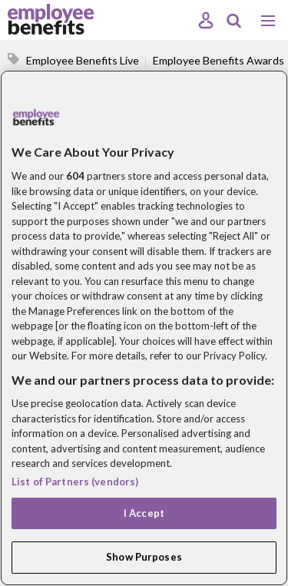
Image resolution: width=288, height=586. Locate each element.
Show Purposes (144, 557)
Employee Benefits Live (82, 60)
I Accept (144, 513)
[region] (144, 328)
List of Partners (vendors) (75, 481)
